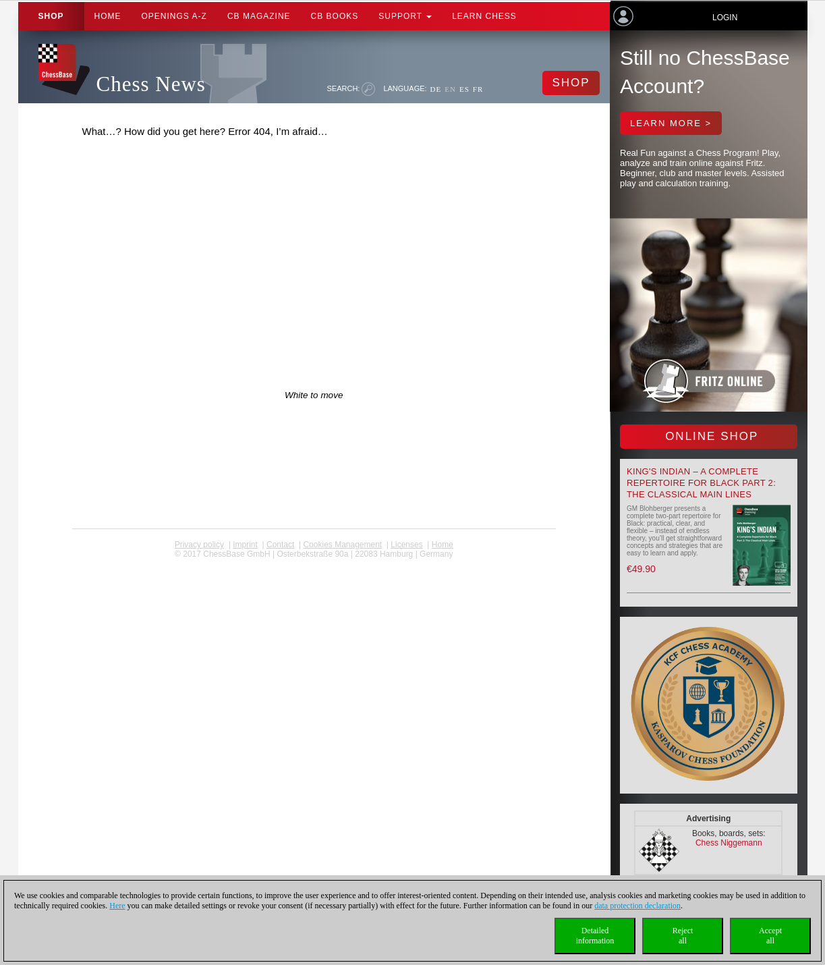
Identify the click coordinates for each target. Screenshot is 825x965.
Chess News (151, 84)
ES (464, 89)
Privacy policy (199, 544)
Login (724, 17)
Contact (280, 544)
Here (117, 905)
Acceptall (770, 935)
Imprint (245, 544)
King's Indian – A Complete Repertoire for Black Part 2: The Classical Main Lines (701, 482)
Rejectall (683, 935)
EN (450, 89)
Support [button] (405, 16)
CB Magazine (259, 16)
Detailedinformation (595, 935)
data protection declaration (637, 905)
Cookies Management (342, 544)
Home (107, 16)
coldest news (314, 563)
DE (436, 89)
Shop (51, 16)
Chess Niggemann (728, 843)
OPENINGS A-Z (174, 16)
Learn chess (484, 16)
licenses (406, 544)
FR (478, 89)
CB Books (335, 16)
